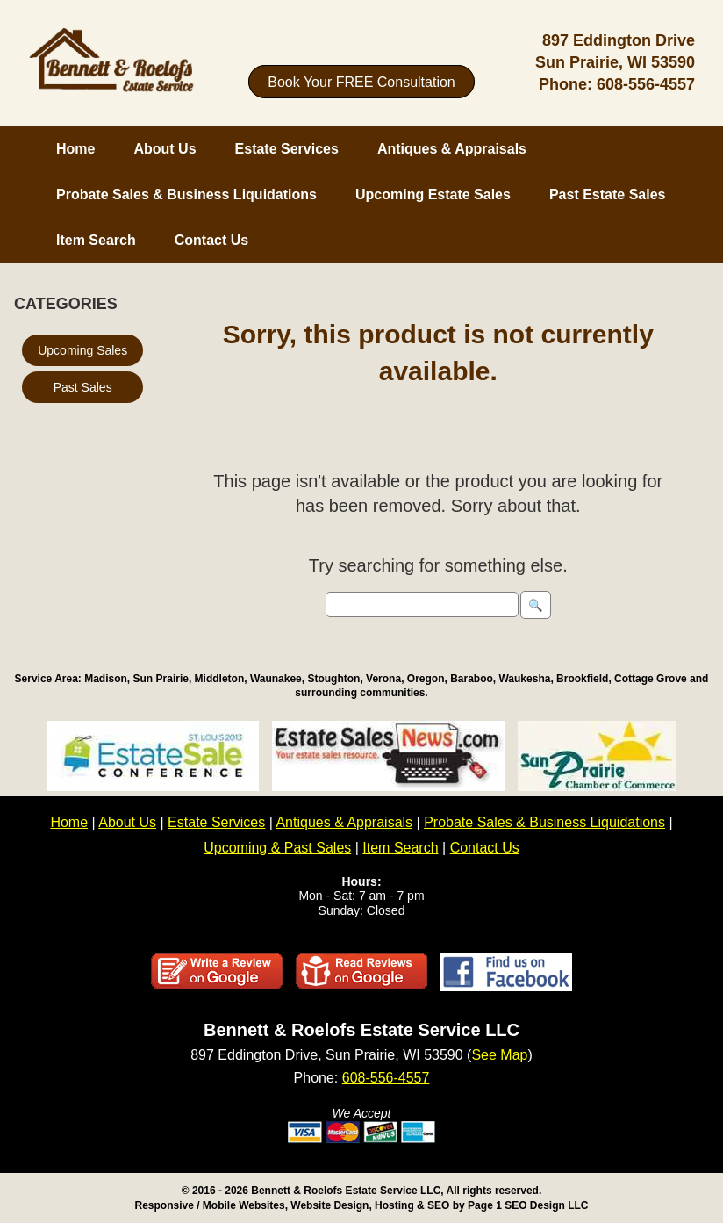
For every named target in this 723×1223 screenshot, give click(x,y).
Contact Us (211, 240)
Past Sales (83, 387)
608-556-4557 (646, 84)
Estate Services (287, 148)
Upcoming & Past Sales (277, 847)
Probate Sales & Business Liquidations (186, 194)
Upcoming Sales (82, 350)
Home (75, 148)
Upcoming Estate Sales (433, 194)
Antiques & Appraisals (451, 148)
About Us (164, 148)
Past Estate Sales (607, 194)
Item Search (96, 240)
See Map (499, 1054)
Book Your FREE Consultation (361, 81)
